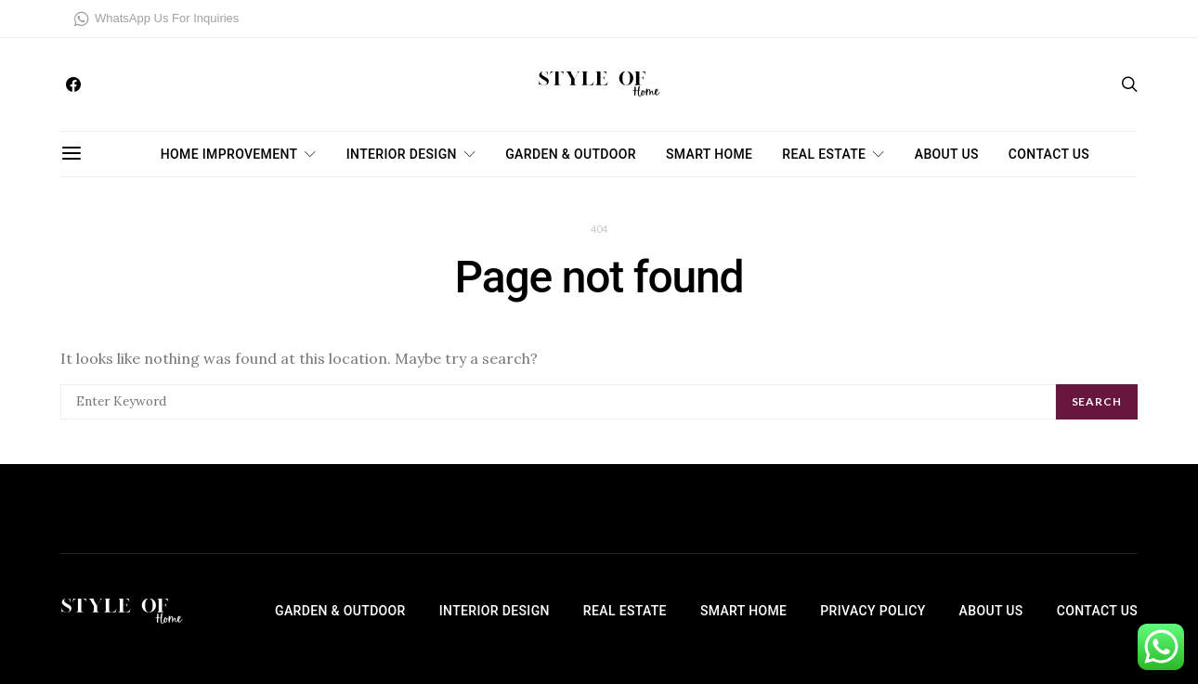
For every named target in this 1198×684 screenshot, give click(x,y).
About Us (947, 154)
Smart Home (709, 154)
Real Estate (824, 154)
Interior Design (401, 154)
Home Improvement (229, 154)
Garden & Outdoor (570, 154)
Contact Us (1049, 154)
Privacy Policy (872, 610)
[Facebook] (73, 84)
